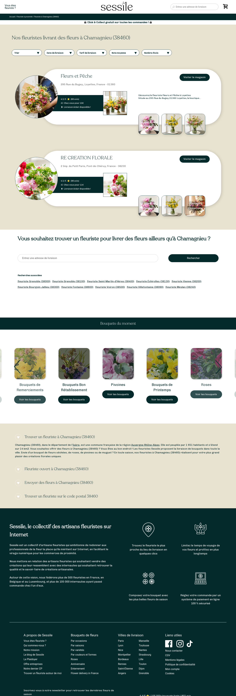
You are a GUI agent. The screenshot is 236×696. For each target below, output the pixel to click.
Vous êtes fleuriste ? (35, 640)
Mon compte (172, 669)
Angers (122, 673)
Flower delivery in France (85, 673)
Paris (121, 640)
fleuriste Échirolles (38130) (153, 281)
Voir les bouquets (30, 399)
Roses (206, 385)
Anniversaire (78, 664)
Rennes (122, 664)
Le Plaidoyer (30, 659)
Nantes (143, 650)
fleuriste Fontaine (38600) (77, 286)
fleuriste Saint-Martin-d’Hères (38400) (110, 281)
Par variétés (77, 650)
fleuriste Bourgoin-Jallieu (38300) (38, 286)
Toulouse (144, 645)
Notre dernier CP (33, 668)
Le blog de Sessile (34, 654)
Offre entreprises (33, 664)
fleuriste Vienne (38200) (186, 281)
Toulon (143, 664)
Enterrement (78, 668)
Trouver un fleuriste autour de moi (42, 673)
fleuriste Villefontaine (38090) (145, 286)
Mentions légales (174, 659)
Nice (120, 650)
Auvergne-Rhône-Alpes (145, 444)
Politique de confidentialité (180, 664)
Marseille (144, 640)
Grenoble (144, 673)
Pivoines (118, 385)
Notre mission (31, 650)
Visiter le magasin (195, 77)
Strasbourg (145, 654)
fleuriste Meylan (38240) (180, 286)
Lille (141, 659)
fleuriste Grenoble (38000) (34, 281)
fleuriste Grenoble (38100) (68, 281)
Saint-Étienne (125, 668)
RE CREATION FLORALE (87, 158)
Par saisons (77, 645)
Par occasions (79, 640)
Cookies (169, 673)
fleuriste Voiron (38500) (110, 286)
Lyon (120, 645)
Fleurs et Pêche (76, 76)
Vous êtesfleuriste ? (10, 6)
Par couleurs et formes (84, 654)
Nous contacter (173, 650)
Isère (76, 444)
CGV (167, 655)
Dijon (142, 668)
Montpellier (124, 654)
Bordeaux (123, 659)
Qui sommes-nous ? (35, 645)
